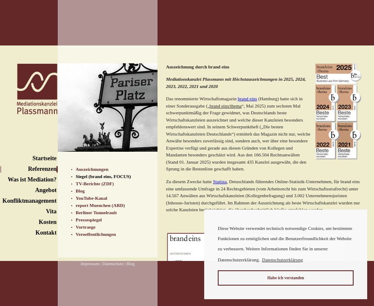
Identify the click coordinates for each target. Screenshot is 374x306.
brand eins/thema (226, 105)
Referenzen (42, 169)
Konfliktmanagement (30, 201)
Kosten (47, 222)
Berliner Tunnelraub (96, 212)
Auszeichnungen (92, 169)
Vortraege (86, 227)
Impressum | (91, 263)
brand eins (247, 98)
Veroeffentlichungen (96, 234)
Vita (51, 211)
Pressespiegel (89, 219)
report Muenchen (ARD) (100, 205)
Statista (220, 181)
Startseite (45, 158)
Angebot (46, 190)
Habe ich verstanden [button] (285, 277)
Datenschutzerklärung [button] (282, 259)
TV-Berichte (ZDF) (95, 183)
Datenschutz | (113, 263)
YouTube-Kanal (91, 198)
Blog (80, 190)
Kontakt (46, 233)
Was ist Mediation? (32, 179)
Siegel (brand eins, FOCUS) (103, 176)
